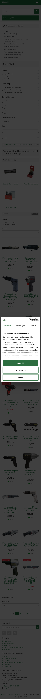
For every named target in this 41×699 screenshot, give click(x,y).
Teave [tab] (33, 326)
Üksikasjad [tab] (20, 326)
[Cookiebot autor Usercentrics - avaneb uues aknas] (29, 319)
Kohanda (20, 370)
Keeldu (20, 377)
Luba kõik (20, 363)
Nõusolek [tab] (7, 326)
